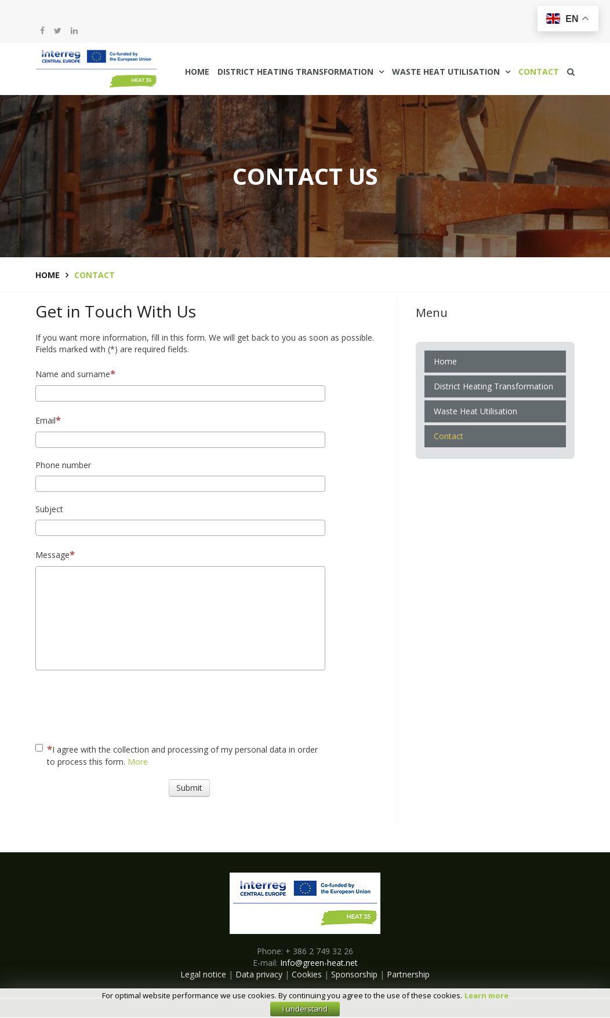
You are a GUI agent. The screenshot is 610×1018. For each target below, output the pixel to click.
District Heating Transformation (295, 71)
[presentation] (257, 704)
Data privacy (258, 974)
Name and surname (75, 373)
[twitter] (57, 30)
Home (197, 71)
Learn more (486, 996)
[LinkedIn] (74, 30)
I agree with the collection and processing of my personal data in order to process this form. (176, 755)
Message (55, 554)
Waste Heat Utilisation (446, 71)
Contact (538, 71)
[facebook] (42, 30)
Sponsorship (354, 974)
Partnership (408, 974)
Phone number (63, 464)
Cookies (307, 974)
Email (48, 419)
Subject (49, 509)
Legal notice (203, 974)
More (138, 761)
